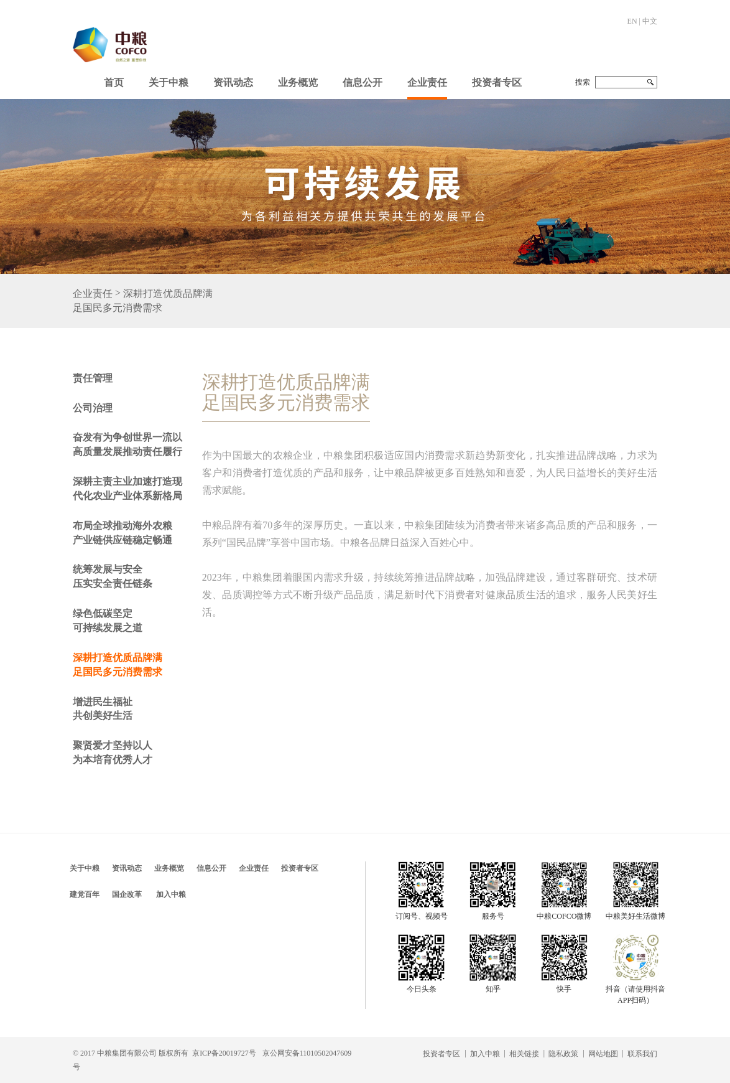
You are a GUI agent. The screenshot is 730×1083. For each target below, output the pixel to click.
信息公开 (362, 82)
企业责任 (427, 82)
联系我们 (642, 1053)
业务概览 (298, 82)
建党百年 (84, 894)
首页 (114, 82)
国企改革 (127, 894)
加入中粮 (171, 894)
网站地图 (603, 1053)
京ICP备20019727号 (224, 1053)
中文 (649, 21)
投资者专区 (497, 82)
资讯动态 (233, 82)
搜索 (582, 82)
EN (632, 21)
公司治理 (93, 408)
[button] (168, 79)
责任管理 (93, 378)
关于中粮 (168, 82)
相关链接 (524, 1053)
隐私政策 (563, 1053)
